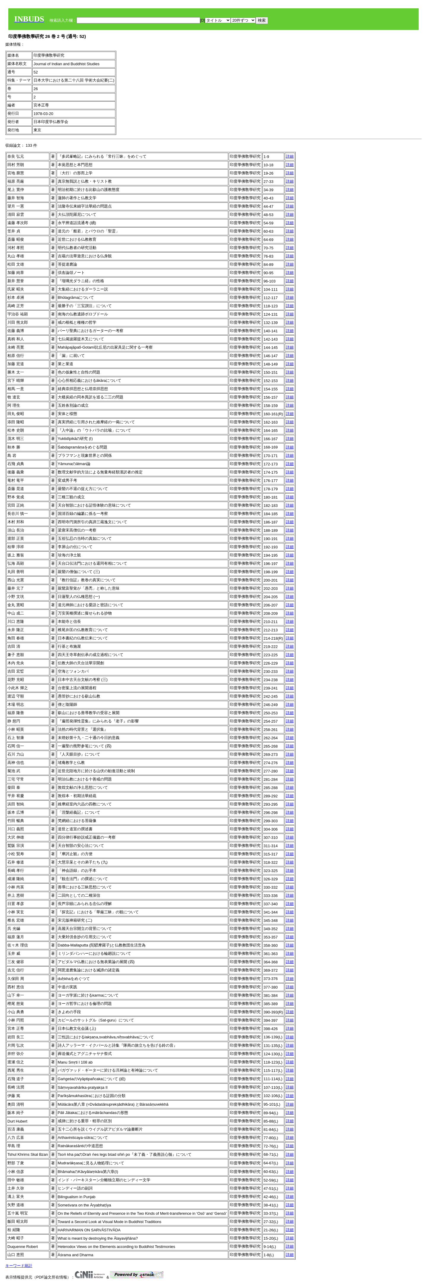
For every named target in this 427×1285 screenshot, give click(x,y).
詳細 (290, 156)
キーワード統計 (18, 1265)
